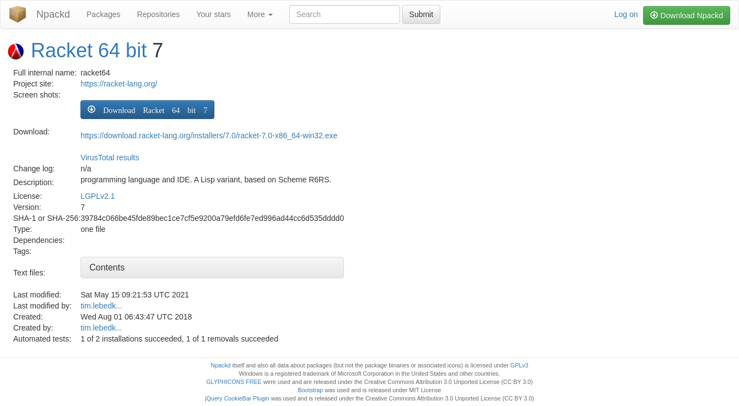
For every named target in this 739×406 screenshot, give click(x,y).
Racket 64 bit (89, 50)
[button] (147, 109)
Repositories (158, 14)
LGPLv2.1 (97, 196)
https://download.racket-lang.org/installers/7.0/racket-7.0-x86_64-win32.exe (208, 135)
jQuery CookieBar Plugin (237, 398)
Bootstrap (310, 390)
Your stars (213, 14)
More (260, 14)
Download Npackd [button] (686, 15)
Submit (421, 14)
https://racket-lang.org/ (118, 83)
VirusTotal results (109, 157)
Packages (103, 14)
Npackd (53, 14)
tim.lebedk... (101, 305)
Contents (107, 267)
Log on (626, 14)
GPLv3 (519, 365)
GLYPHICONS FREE (233, 381)
